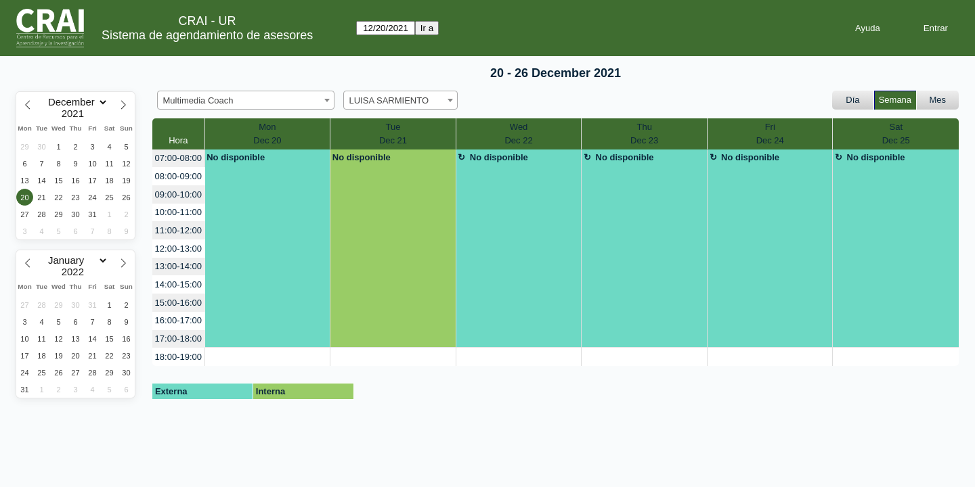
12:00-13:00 (178, 249)
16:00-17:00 (178, 320)
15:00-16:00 (178, 303)
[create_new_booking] (267, 357)
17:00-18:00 (178, 338)
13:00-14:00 (178, 266)
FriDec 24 (770, 133)
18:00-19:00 (178, 357)
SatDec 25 (896, 133)
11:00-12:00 (178, 230)
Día (852, 100)
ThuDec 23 (644, 133)
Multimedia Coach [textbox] (198, 100)
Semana (895, 100)
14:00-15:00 (178, 284)
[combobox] (245, 100)
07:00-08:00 (178, 158)
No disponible (236, 157)
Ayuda (867, 28)
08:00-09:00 (178, 176)
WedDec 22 (518, 133)
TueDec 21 (393, 133)
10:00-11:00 (178, 212)
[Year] (76, 113)
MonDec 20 (267, 133)
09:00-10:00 (178, 194)
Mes (938, 100)
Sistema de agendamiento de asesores (207, 35)
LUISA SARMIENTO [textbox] (389, 100)
